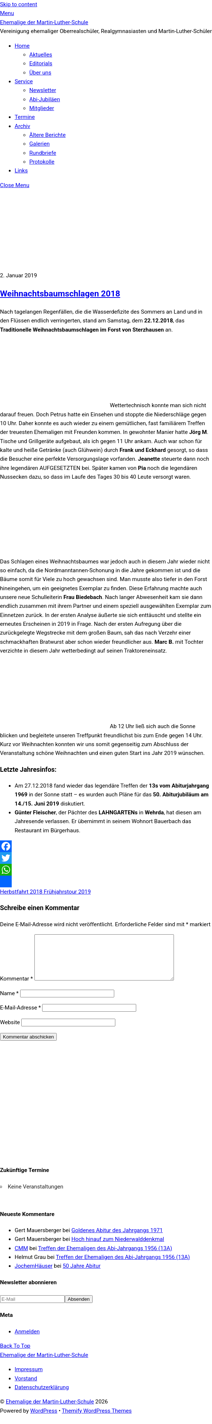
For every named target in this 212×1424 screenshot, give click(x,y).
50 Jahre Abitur (81, 1274)
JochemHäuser (33, 1274)
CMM (21, 1257)
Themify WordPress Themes (97, 1419)
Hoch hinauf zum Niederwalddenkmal (117, 1248)
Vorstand (26, 1387)
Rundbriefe (42, 153)
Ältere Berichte (47, 135)
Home (22, 46)
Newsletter (42, 90)
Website (10, 1031)
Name (9, 1002)
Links (21, 170)
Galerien (39, 143)
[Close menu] (14, 185)
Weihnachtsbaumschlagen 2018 (60, 294)
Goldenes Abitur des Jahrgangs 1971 (117, 1239)
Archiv (22, 126)
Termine (25, 117)
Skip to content (18, 4)
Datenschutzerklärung (42, 1396)
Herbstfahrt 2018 (21, 891)
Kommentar (16, 987)
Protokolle (42, 161)
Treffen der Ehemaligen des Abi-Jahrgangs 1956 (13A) (105, 1257)
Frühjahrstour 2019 (66, 891)
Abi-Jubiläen (44, 99)
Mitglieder (41, 108)
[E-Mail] (32, 1308)
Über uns (40, 72)
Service (24, 81)
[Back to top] (15, 1354)
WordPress (43, 1419)
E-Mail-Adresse (20, 1016)
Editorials (40, 63)
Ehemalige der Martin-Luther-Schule (50, 1410)
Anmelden (27, 1340)
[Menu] (7, 13)
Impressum (28, 1378)
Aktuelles (40, 54)
